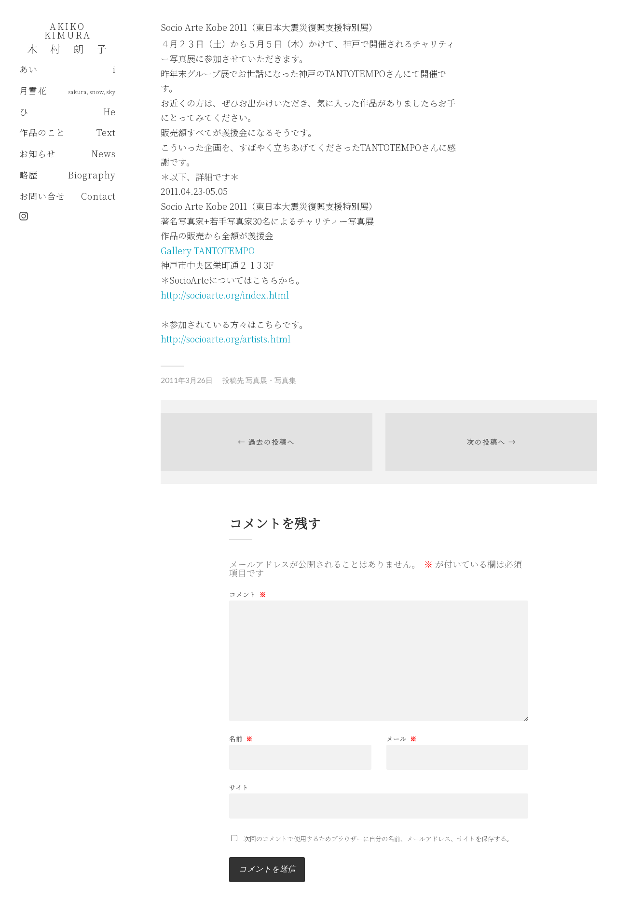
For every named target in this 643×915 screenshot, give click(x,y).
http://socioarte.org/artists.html (225, 338)
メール (401, 739)
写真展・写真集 (271, 380)
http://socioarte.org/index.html (225, 294)
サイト (239, 787)
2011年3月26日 (187, 380)
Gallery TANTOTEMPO (208, 250)
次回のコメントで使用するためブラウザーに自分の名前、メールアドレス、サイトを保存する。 (378, 838)
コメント (247, 594)
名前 (241, 739)
